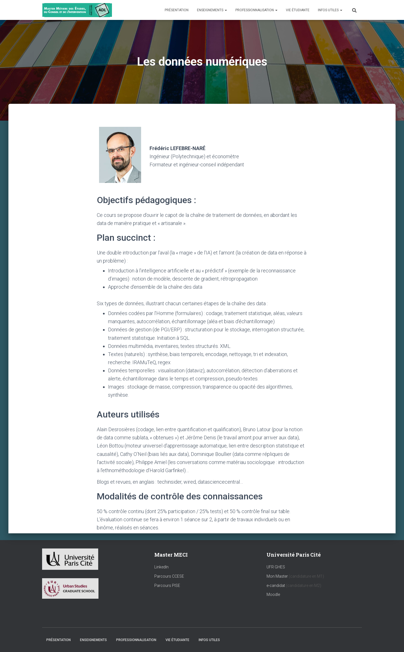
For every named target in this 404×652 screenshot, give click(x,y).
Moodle (273, 594)
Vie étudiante (297, 10)
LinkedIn (161, 567)
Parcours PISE (167, 585)
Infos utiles (330, 10)
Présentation (177, 10)
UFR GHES (276, 567)
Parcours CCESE (169, 576)
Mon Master (277, 576)
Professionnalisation (256, 10)
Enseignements (212, 10)
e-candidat (276, 585)
